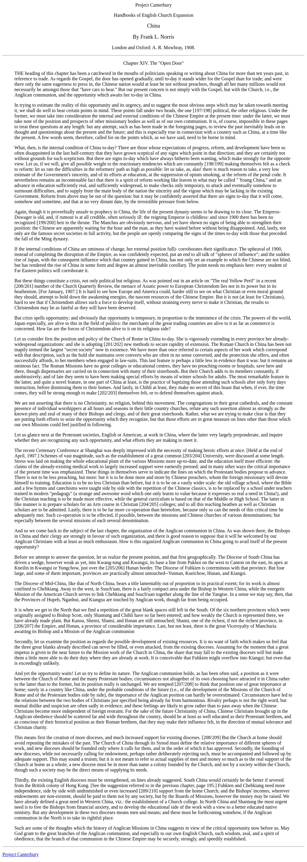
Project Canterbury (20, 854)
